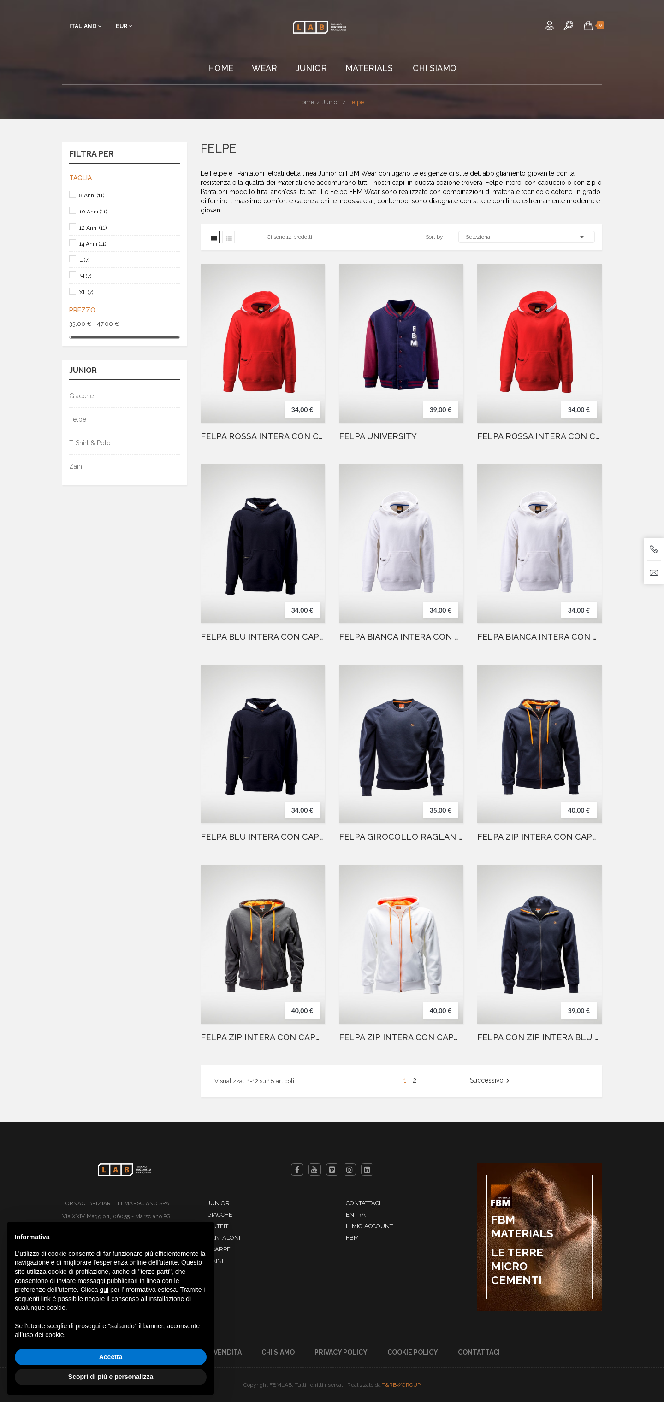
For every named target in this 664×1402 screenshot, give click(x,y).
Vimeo (332, 1169)
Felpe (77, 419)
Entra (356, 1214)
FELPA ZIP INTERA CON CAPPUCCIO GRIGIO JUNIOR (263, 1037)
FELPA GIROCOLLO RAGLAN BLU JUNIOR (401, 837)
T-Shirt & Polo (90, 443)
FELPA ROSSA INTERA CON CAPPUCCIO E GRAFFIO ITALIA (539, 436)
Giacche (81, 396)
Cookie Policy (412, 1352)
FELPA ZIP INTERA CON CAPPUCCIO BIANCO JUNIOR (401, 1037)
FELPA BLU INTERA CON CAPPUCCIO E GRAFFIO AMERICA (263, 637)
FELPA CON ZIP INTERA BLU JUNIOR (539, 1037)
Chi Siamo (278, 1352)
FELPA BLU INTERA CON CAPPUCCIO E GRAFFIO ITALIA (263, 837)
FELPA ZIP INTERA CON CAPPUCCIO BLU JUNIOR (539, 837)
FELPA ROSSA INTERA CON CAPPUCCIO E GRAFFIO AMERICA (263, 436)
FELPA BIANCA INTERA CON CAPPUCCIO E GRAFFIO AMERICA (539, 637)
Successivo (491, 1081)
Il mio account (369, 1226)
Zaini (76, 466)
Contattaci (363, 1203)
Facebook (297, 1169)
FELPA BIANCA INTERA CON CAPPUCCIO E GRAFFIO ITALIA (401, 637)
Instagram (350, 1169)
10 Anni (93, 211)
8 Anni (91, 195)
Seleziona (526, 236)
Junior (83, 371)
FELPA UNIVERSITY (378, 436)
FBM (352, 1237)
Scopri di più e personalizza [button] (110, 1376)
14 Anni (92, 244)
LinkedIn (367, 1169)
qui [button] (104, 1289)
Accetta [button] (111, 1357)
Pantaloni (224, 1237)
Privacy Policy (341, 1352)
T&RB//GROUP (401, 1385)
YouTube (314, 1169)
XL (86, 292)
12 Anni (93, 227)
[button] (588, 25)
